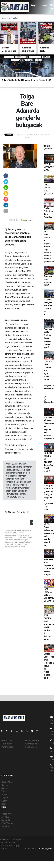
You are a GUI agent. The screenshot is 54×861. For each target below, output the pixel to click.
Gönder (32, 522)
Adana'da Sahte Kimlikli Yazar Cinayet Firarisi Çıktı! (48, 338)
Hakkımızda (6, 740)
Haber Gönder (31, 747)
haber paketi (5, 851)
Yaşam (4, 798)
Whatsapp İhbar (32, 744)
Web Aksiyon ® (45, 849)
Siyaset (4, 788)
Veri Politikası (7, 747)
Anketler (5, 817)
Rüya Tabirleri (7, 823)
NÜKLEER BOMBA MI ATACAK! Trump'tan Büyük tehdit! (48, 462)
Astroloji (5, 826)
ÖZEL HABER (34, 7)
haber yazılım (6, 854)
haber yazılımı (13, 848)
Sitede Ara (6, 814)
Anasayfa (6, 18)
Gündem (5, 785)
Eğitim (15, 18)
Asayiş (4, 794)
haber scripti (17, 851)
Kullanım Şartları (32, 740)
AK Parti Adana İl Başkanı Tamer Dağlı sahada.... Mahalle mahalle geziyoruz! (49, 246)
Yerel (3, 791)
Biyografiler (6, 820)
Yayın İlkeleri (6, 744)
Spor (3, 804)
